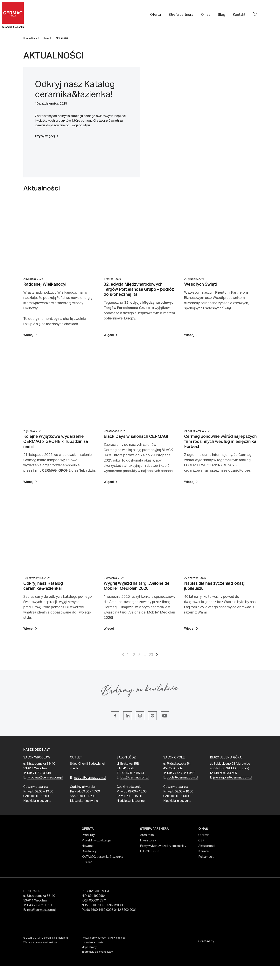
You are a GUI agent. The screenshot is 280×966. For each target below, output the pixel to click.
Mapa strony (89, 947)
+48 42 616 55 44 (132, 773)
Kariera (203, 851)
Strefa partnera (181, 15)
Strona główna (30, 38)
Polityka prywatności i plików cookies (103, 938)
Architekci (147, 835)
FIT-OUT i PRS (150, 851)
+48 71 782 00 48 (39, 773)
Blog (221, 15)
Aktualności (62, 38)
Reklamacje (206, 857)
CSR (201, 840)
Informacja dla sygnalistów (97, 952)
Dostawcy (89, 851)
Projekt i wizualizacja (96, 840)
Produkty (88, 835)
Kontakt (239, 15)
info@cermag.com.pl (41, 910)
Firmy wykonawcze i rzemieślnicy (163, 846)
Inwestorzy (148, 840)
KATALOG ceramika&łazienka (102, 857)
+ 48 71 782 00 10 (39, 905)
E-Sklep (87, 862)
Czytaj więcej (45, 136)
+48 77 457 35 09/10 (181, 773)
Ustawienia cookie (92, 942)
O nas (205, 15)
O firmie (203, 835)
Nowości (88, 846)
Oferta (155, 15)
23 (151, 655)
